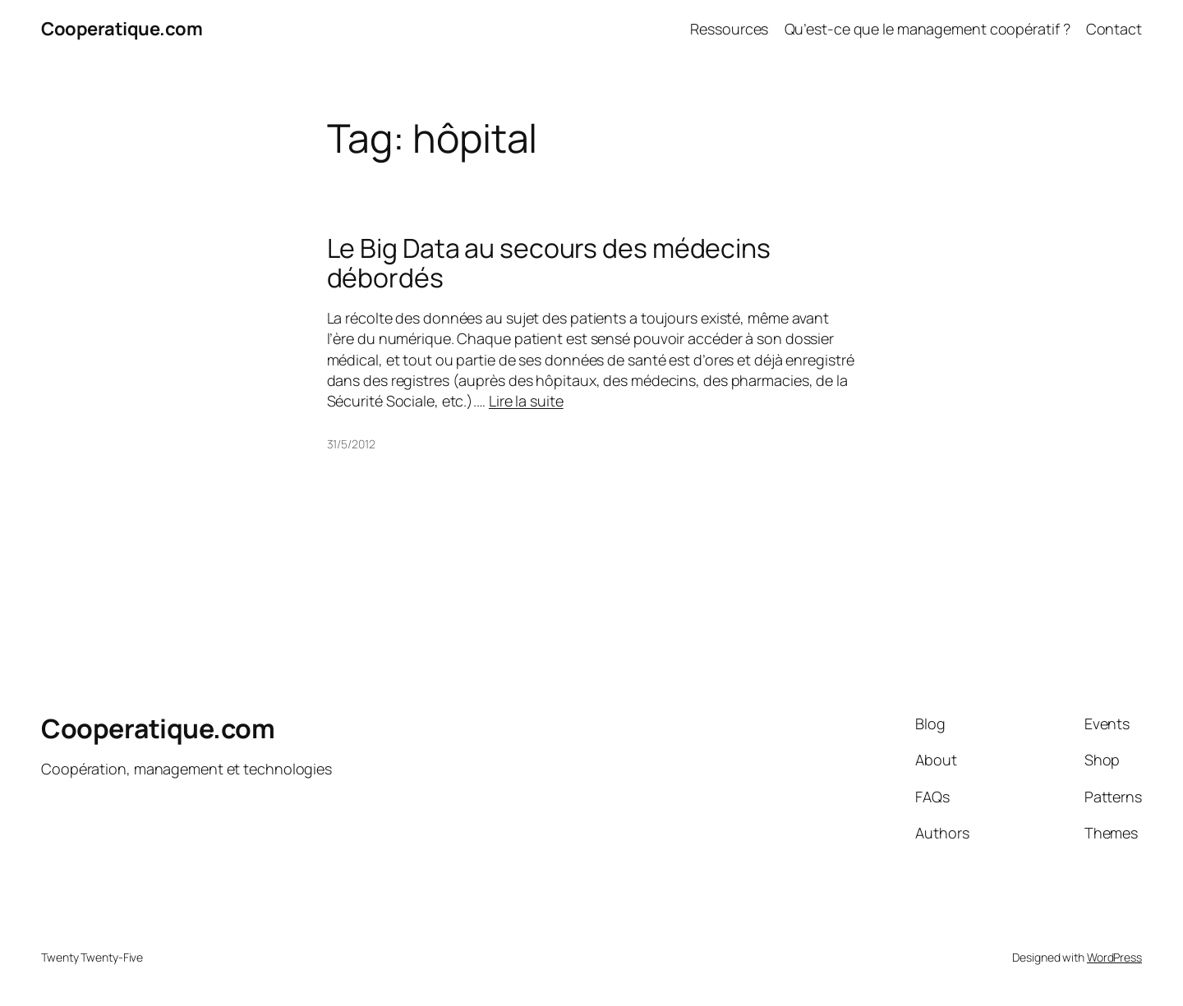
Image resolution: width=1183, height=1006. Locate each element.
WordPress (1114, 957)
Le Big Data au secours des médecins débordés (549, 262)
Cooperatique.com (121, 28)
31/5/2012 (351, 444)
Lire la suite (526, 401)
